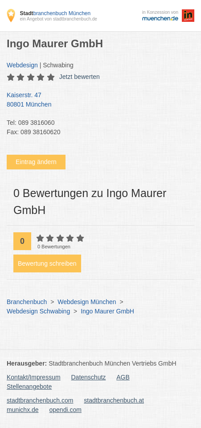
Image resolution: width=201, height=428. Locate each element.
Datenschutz (88, 377)
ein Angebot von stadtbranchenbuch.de (58, 18)
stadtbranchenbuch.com (40, 400)
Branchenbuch (27, 301)
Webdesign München (86, 301)
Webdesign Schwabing (38, 311)
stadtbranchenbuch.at (114, 400)
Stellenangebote (29, 386)
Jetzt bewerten (79, 76)
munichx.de (23, 409)
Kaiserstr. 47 (96, 100)
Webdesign (22, 65)
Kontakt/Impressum (34, 377)
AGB (123, 377)
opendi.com (65, 409)
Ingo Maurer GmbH (107, 311)
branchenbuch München (55, 13)
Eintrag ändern (36, 161)
